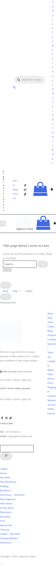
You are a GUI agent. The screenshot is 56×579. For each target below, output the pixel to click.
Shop (15, 189)
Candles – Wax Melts (10, 534)
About (15, 183)
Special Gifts (6, 525)
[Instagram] (25, 190)
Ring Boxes (5, 490)
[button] (14, 87)
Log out (51, 413)
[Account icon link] (52, 189)
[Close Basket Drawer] (5, 296)
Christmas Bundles (9, 538)
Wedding (4, 486)
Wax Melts (5, 477)
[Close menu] (5, 285)
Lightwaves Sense (4, 191)
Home (50, 313)
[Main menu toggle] (3, 224)
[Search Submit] (42, 264)
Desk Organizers (8, 499)
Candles (4, 469)
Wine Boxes (5, 512)
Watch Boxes (6, 503)
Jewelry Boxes (7, 508)
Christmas (5, 529)
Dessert (3, 473)
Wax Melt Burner (8, 482)
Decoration (5, 516)
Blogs (50, 331)
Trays (2, 521)
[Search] (6, 456)
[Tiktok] (25, 194)
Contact (15, 196)
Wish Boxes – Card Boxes (12, 495)
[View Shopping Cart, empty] (40, 190)
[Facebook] (25, 185)
